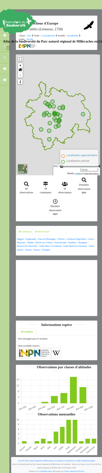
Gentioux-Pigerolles (76, 239)
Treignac (46, 249)
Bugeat (20, 239)
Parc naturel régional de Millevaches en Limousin (44, 461)
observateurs (42, 231)
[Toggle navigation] (8, 48)
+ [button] (20, 65)
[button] (20, 70)
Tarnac (37, 249)
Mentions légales (88, 461)
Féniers (61, 239)
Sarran (29, 249)
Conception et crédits (73, 461)
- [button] (20, 75)
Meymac (21, 242)
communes (25, 231)
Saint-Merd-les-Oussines (75, 246)
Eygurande (31, 239)
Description (27, 331)
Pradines (72, 242)
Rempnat (82, 242)
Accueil (21, 461)
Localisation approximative (81, 155)
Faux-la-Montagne (47, 239)
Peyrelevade (60, 242)
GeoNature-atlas (45, 471)
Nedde (30, 242)
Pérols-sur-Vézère (44, 242)
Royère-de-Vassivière (27, 246)
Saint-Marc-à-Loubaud (50, 246)
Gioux (91, 239)
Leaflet (78, 174)
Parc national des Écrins (75, 471)
